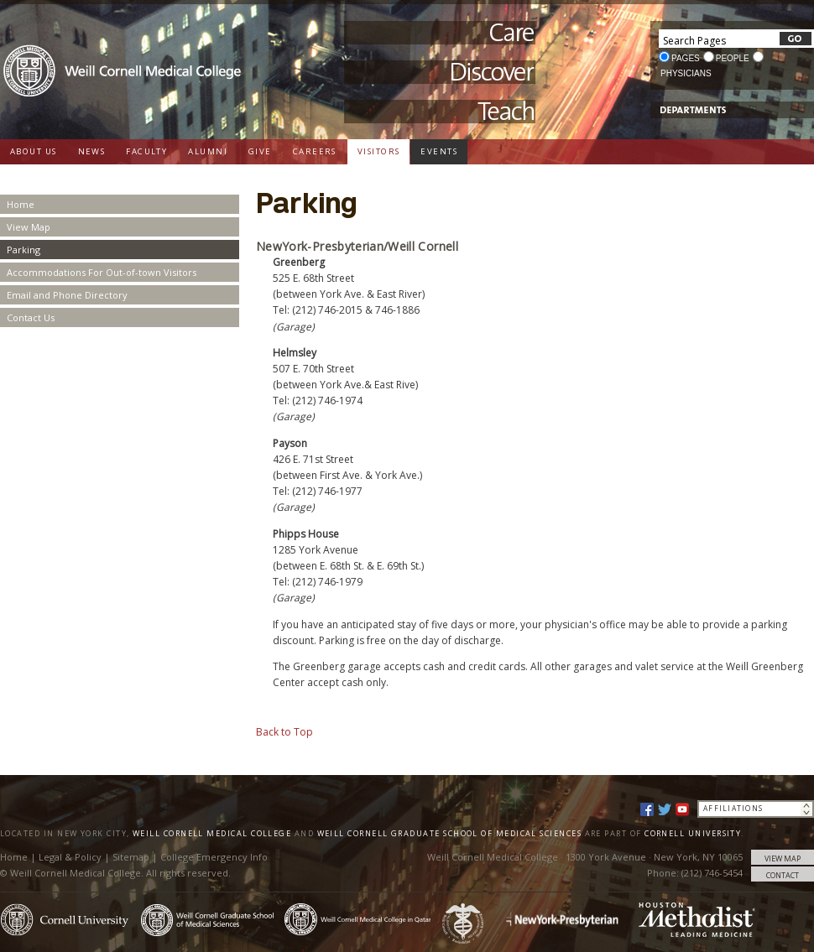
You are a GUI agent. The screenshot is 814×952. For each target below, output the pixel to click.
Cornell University (692, 833)
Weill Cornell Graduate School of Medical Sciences (449, 833)
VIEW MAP (782, 858)
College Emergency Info (214, 857)
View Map (28, 227)
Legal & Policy (70, 857)
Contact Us (31, 317)
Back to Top (284, 732)
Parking (23, 249)
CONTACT (782, 875)
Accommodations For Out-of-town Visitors (101, 272)
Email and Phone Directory (67, 295)
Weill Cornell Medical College (212, 833)
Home (20, 204)
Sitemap (130, 857)
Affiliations (733, 808)
